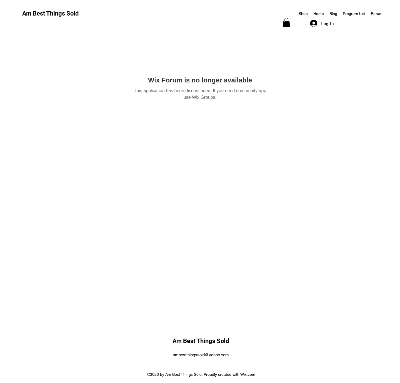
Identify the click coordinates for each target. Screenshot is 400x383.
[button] (286, 22)
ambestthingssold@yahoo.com (201, 354)
